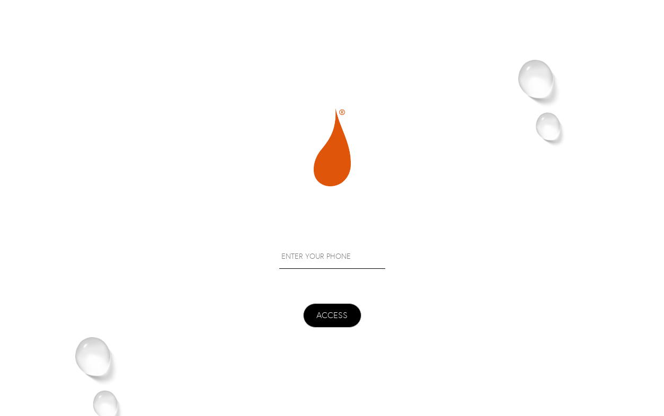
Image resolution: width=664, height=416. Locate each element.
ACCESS (332, 315)
